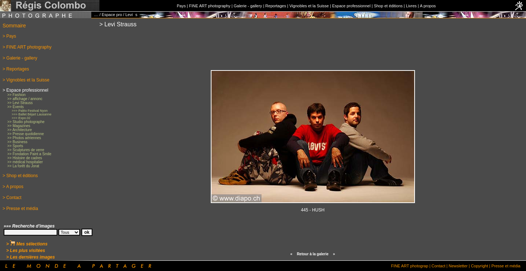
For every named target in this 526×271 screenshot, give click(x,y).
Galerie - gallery (248, 6)
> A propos (13, 186)
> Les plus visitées (25, 250)
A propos (428, 6)
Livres (411, 6)
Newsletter (458, 266)
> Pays (9, 36)
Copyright (479, 266)
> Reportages (16, 69)
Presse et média (505, 266)
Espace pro (112, 14)
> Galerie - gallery (20, 58)
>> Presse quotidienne (25, 134)
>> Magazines (18, 126)
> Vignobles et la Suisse (26, 80)
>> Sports (15, 146)
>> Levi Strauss (20, 103)
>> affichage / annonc (24, 99)
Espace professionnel (351, 6)
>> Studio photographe (26, 122)
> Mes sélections (26, 244)
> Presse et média (20, 208)
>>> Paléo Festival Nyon (29, 110)
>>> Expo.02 (21, 118)
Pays (181, 6)
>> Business (17, 142)
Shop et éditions (388, 6)
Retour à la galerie (313, 254)
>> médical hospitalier (25, 162)
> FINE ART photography (27, 47)
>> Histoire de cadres (24, 158)
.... (96, 14)
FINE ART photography (209, 6)
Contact (438, 266)
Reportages (275, 6)
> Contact (12, 197)
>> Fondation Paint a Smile (29, 154)
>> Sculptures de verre (25, 150)
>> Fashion (16, 95)
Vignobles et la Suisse (309, 6)
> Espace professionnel (25, 90)
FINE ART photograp (409, 266)
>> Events (15, 107)
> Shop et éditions (20, 175)
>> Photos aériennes (24, 138)
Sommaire (14, 25)
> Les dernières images (30, 257)
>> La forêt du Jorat (23, 166)
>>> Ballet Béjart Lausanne (32, 114)
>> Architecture (19, 130)
